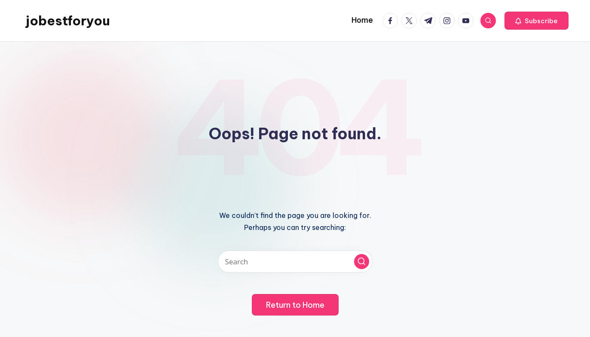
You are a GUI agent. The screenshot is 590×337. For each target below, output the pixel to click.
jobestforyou (68, 20)
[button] (536, 21)
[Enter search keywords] (295, 262)
